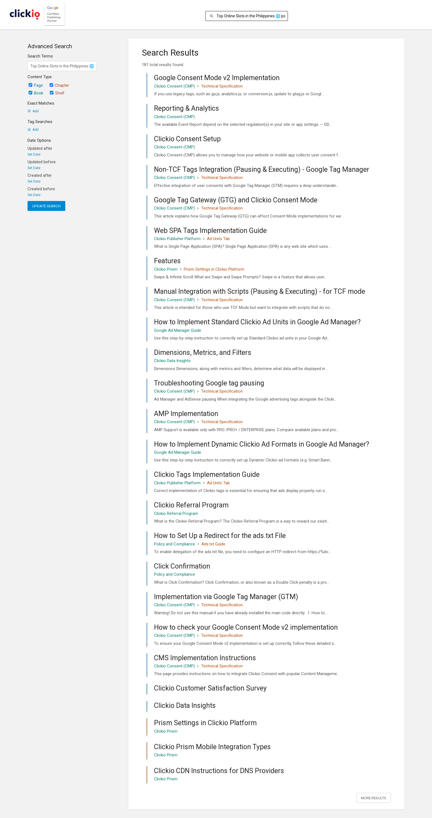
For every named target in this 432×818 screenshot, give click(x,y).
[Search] (212, 16)
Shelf (57, 93)
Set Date (34, 154)
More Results (373, 798)
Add (33, 111)
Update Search (46, 206)
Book (36, 93)
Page (36, 85)
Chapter (59, 85)
